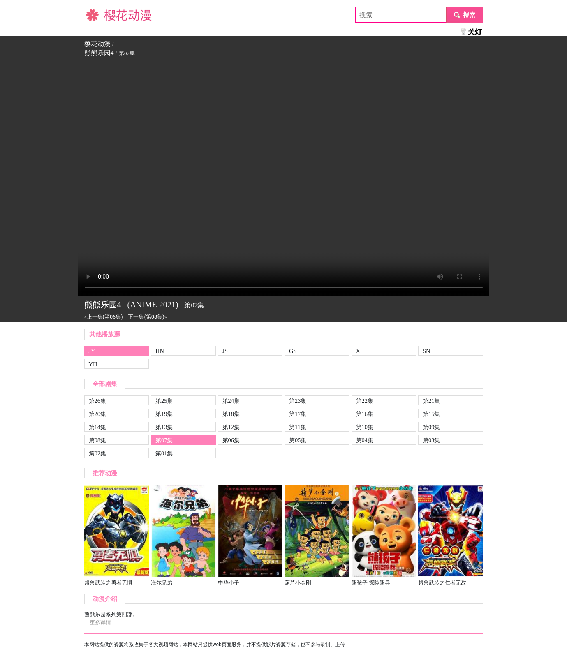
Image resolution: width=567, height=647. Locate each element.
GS (292, 351)
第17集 (297, 414)
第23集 (297, 400)
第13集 (164, 427)
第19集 (164, 414)
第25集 (164, 400)
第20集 (97, 414)
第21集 (431, 400)
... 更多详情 (97, 622)
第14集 (97, 427)
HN (159, 351)
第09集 (431, 427)
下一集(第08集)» (147, 317)
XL (360, 351)
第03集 (431, 440)
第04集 (364, 440)
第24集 (231, 400)
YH (93, 364)
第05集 (297, 440)
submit (464, 14)
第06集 (231, 440)
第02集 (97, 453)
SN (426, 351)
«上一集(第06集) (103, 317)
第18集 (231, 414)
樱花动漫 (97, 14)
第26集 (97, 400)
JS (225, 351)
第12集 (231, 427)
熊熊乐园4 (99, 52)
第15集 (431, 414)
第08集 (97, 440)
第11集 (297, 427)
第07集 (164, 440)
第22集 (364, 400)
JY (92, 351)
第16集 (364, 414)
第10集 (364, 427)
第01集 (164, 453)
